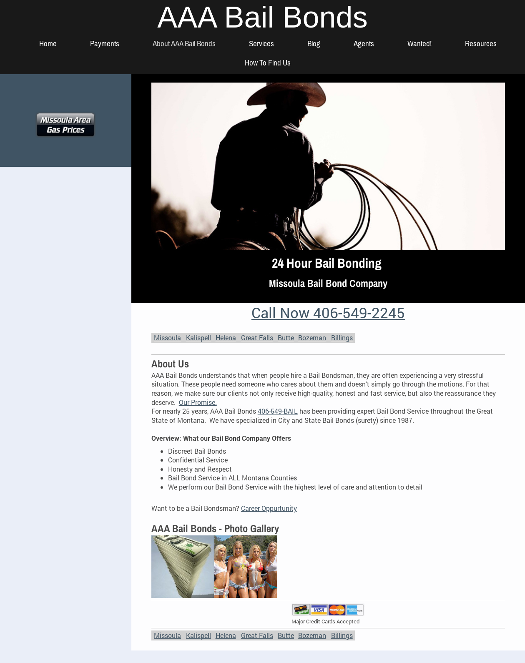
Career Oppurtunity (269, 508)
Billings (342, 337)
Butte (286, 337)
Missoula (167, 337)
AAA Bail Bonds (262, 17)
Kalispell (198, 337)
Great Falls (257, 337)
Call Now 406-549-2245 (328, 312)
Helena (226, 337)
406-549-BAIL (278, 411)
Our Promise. (198, 402)
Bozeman (312, 337)
